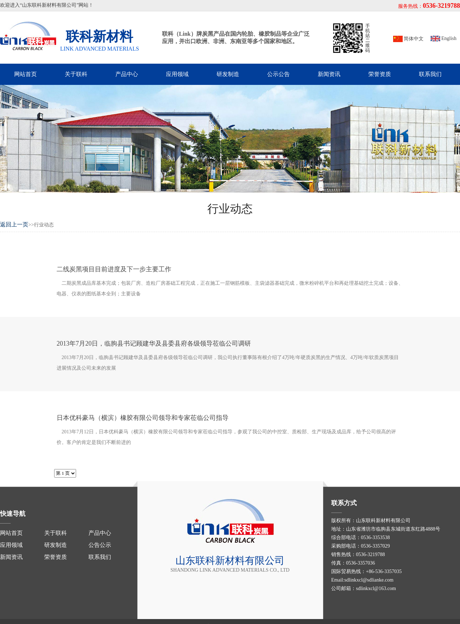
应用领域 (177, 74)
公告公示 (99, 545)
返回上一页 (14, 224)
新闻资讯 (329, 74)
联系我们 (430, 74)
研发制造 (228, 74)
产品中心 (126, 74)
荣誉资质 (379, 74)
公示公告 (278, 74)
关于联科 (76, 74)
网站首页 (25, 74)
